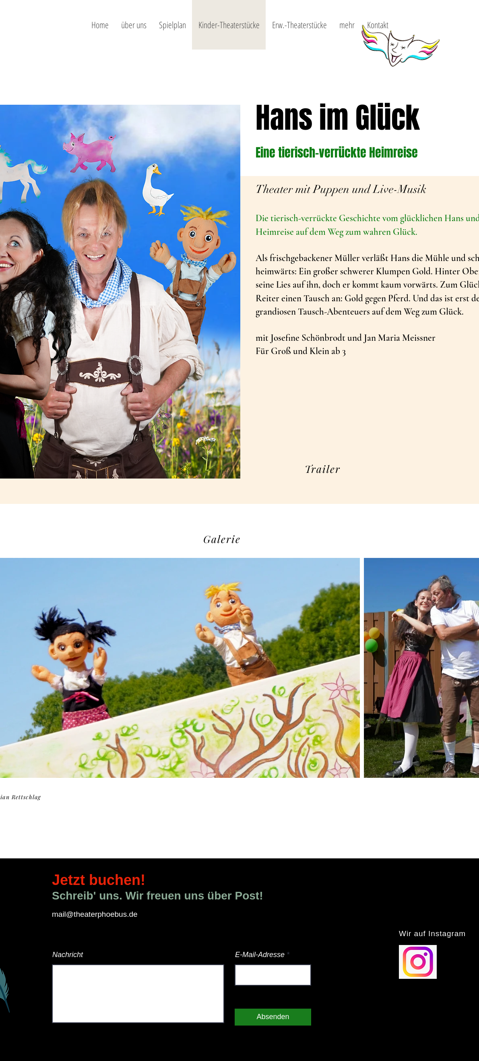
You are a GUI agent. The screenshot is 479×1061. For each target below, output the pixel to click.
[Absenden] (273, 1017)
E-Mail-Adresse (260, 954)
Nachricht (67, 954)
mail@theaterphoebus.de (95, 914)
